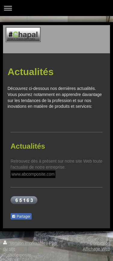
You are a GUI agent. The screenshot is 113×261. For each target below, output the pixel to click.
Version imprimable (25, 243)
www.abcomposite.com (33, 174)
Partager (21, 216)
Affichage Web (96, 248)
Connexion (100, 243)
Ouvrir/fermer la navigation (56, 8)
